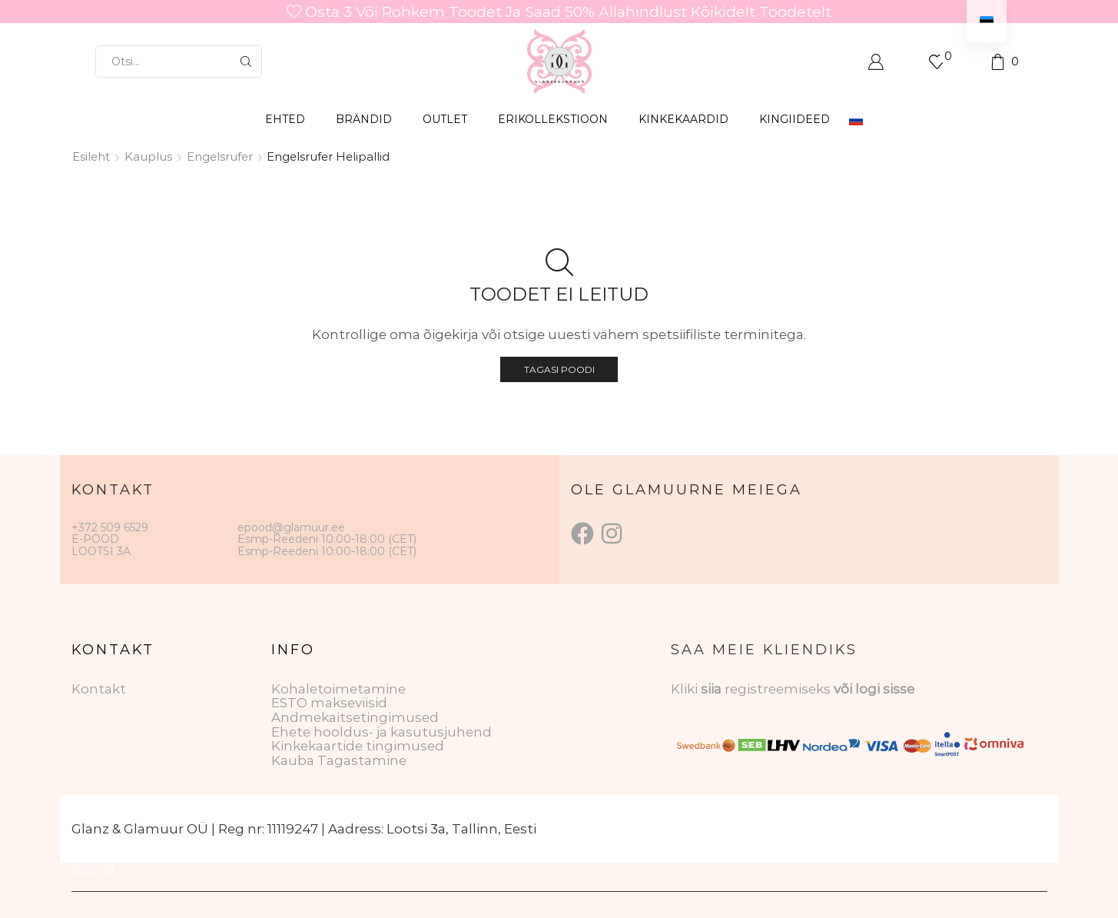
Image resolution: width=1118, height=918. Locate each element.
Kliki (686, 689)
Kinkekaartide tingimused (357, 745)
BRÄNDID (364, 119)
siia (711, 689)
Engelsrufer (220, 156)
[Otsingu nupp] (246, 61)
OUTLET (445, 119)
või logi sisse (874, 689)
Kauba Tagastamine (338, 760)
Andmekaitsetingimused (355, 717)
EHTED (285, 119)
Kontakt (98, 689)
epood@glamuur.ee (291, 527)
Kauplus (148, 156)
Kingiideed (794, 119)
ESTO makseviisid (329, 702)
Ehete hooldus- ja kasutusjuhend (381, 732)
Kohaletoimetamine (338, 689)
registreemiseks (779, 689)
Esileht (91, 156)
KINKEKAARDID (683, 119)
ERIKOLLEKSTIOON (553, 119)
